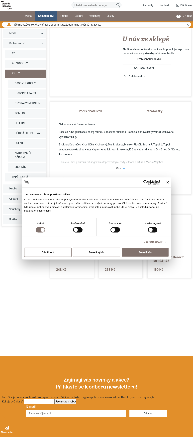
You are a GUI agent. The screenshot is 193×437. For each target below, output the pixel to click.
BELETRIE (20, 123)
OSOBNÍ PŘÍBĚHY (25, 83)
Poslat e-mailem (136, 76)
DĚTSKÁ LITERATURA (27, 133)
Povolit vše (145, 252)
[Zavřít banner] (168, 182)
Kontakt (164, 5)
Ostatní (79, 16)
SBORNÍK (20, 167)
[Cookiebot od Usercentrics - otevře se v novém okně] (145, 182)
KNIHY (16, 73)
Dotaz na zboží (146, 67)
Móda (28, 16)
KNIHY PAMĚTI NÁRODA (23, 155)
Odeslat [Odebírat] (148, 413)
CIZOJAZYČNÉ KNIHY (27, 103)
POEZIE (19, 143)
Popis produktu (90, 110)
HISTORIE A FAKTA (25, 93)
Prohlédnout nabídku (149, 59)
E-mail (31, 406)
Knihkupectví (46, 16)
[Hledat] (118, 5)
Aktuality (148, 5)
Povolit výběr (96, 252)
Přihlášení (186, 5)
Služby (110, 16)
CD (13, 53)
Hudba (64, 16)
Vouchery (94, 16)
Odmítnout (48, 252)
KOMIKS (20, 113)
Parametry (154, 110)
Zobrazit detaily (153, 241)
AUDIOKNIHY (20, 63)
